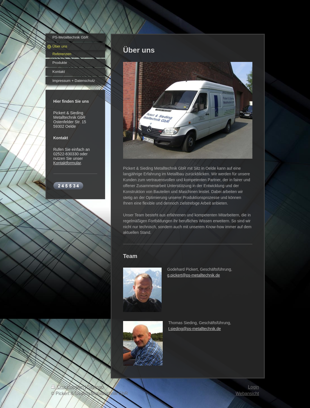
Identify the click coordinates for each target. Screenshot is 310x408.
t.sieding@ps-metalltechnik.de (194, 328)
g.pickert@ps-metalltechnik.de (193, 275)
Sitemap (95, 387)
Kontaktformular (67, 163)
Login (253, 387)
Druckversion (68, 387)
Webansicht (247, 393)
